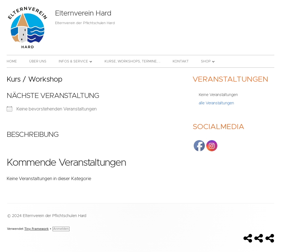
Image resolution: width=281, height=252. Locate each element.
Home (12, 61)
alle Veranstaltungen (216, 103)
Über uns (37, 61)
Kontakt (181, 61)
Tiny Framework (36, 229)
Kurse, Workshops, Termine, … (132, 61)
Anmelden (61, 229)
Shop (206, 61)
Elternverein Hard (83, 13)
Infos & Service (73, 61)
